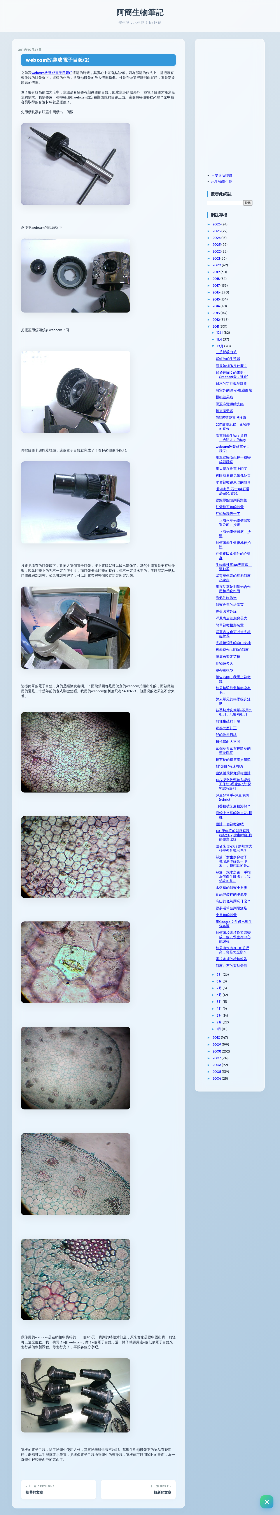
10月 (220, 346)
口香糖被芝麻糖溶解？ (233, 806)
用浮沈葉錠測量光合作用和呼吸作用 (233, 588)
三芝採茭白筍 (226, 352)
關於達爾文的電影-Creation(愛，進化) (232, 374)
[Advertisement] (234, 75)
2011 (216, 326)
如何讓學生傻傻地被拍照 (233, 544)
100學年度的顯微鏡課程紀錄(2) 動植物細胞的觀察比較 (234, 835)
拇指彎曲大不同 (228, 741)
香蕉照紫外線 (226, 611)
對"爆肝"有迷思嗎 (229, 766)
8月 (220, 981)
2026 (216, 224)
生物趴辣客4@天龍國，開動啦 (234, 566)
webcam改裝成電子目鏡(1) (52, 72)
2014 (216, 306)
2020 (217, 265)
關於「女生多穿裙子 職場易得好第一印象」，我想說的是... (233, 861)
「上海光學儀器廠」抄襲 (233, 533)
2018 (216, 278)
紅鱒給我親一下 (228, 513)
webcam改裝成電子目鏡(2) (57, 60)
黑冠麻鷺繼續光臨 (230, 404)
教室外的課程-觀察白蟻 (234, 390)
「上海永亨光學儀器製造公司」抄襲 (233, 522)
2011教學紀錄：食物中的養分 (233, 426)
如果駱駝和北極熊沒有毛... (233, 690)
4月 (220, 1008)
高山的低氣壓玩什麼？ (233, 901)
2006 (217, 1065)
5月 (220, 1001)
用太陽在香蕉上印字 (231, 468)
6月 (220, 995)
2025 (216, 231)
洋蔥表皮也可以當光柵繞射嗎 (233, 634)
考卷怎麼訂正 (226, 728)
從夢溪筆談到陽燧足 (231, 908)
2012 (216, 319)
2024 (216, 238)
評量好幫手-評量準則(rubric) (232, 797)
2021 (216, 258)
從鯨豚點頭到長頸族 (231, 500)
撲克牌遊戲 (224, 411)
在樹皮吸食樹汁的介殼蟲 (233, 555)
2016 (216, 292)
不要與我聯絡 (221, 175)
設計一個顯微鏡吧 (230, 824)
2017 (216, 285)
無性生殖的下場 (228, 721)
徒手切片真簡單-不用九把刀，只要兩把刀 (234, 712)
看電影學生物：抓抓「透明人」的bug (231, 437)
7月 (220, 988)
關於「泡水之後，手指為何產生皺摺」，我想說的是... (233, 876)
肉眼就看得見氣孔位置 (233, 475)
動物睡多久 (224, 663)
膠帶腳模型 (224, 670)
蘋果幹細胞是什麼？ (231, 366)
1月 (219, 1029)
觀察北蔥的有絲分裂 (231, 965)
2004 (217, 1078)
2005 (217, 1071)
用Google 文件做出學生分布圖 (234, 923)
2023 (216, 244)
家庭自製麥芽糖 (228, 656)
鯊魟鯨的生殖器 (228, 359)
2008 (217, 1051)
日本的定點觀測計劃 (231, 383)
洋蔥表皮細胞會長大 (231, 618)
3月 (220, 1015)
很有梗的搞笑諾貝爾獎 (233, 759)
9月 (220, 974)
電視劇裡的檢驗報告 (231, 959)
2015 (216, 299)
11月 (220, 339)
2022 (216, 251)
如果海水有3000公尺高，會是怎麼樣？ (232, 950)
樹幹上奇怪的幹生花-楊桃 (234, 815)
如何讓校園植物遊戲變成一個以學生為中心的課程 (233, 936)
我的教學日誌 (226, 735)
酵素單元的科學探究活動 (233, 701)
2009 (217, 1044)
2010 (216, 1037)
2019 (216, 272)
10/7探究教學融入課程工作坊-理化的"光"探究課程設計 (233, 784)
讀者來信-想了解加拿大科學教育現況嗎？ (234, 848)
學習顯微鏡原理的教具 (233, 482)
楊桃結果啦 (224, 397)
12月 (220, 332)
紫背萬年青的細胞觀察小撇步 (233, 577)
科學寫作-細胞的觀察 (232, 649)
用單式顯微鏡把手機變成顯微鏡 (233, 459)
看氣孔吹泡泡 (226, 598)
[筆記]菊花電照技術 (231, 417)
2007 (217, 1058)
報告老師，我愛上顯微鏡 (233, 679)
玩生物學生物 (221, 181)
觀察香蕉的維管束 (230, 604)
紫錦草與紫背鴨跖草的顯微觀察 (233, 750)
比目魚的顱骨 (226, 915)
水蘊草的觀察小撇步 (231, 887)
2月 (220, 1022)
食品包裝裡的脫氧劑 (231, 894)
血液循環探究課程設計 (233, 773)
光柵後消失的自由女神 (233, 643)
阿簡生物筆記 (140, 12)
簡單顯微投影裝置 (230, 625)
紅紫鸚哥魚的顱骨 (230, 507)
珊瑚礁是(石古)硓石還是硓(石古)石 (232, 491)
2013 (216, 313)
